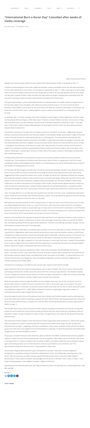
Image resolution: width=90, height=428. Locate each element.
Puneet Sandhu (11, 27)
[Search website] (79, 8)
